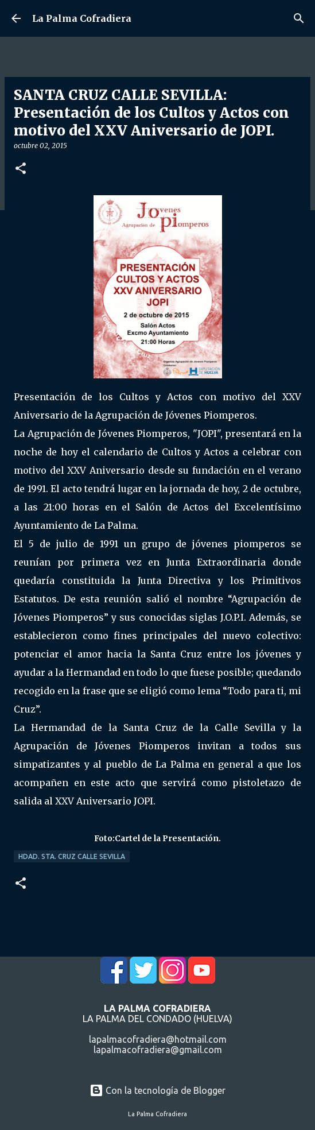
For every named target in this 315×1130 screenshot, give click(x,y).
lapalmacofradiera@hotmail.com (158, 1039)
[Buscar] (299, 18)
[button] (21, 169)
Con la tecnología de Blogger (157, 1090)
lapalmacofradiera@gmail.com (158, 1049)
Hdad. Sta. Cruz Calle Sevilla (71, 856)
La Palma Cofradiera (81, 18)
